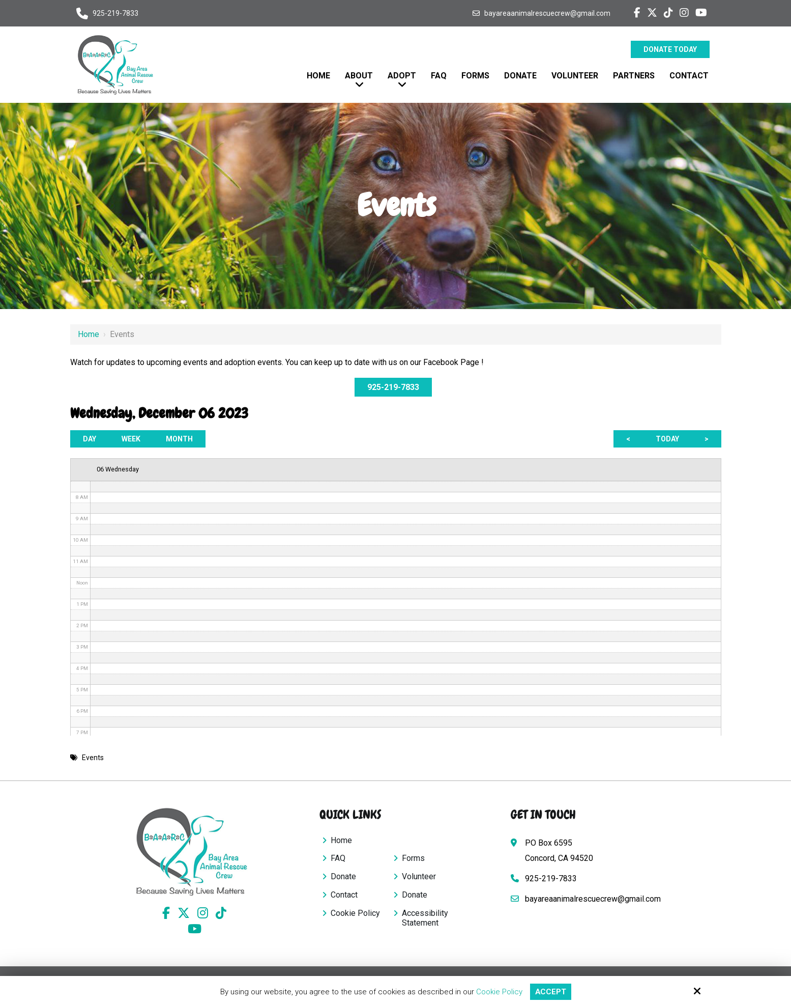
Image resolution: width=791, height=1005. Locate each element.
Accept (550, 991)
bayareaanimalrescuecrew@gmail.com (547, 13)
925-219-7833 (115, 13)
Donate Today (670, 49)
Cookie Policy (499, 991)
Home (88, 334)
